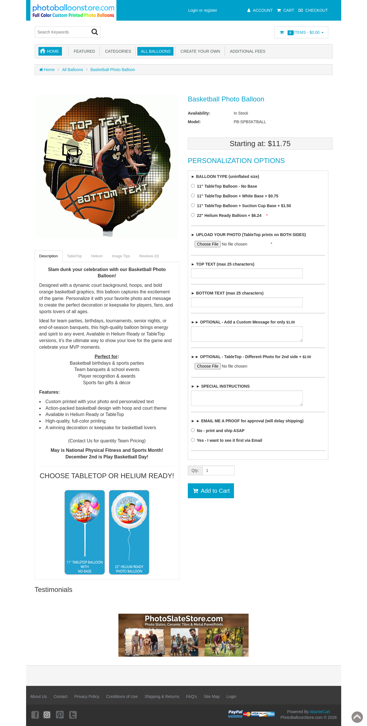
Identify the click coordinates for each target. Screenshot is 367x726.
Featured (83, 51)
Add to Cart (211, 491)
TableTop (74, 256)
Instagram (47, 714)
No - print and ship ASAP (219, 430)
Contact (60, 696)
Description (48, 256)
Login (231, 696)
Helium (97, 256)
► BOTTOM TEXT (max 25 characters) (227, 293)
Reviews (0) (149, 256)
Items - (301, 32)
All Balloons (155, 51)
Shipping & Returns (162, 696)
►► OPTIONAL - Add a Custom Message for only (243, 322)
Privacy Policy (86, 696)
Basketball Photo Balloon (112, 69)
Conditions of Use (122, 696)
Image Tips (121, 256)
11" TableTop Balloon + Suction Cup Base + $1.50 (242, 205)
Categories (117, 51)
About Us (38, 696)
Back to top (357, 717)
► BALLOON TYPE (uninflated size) (225, 176)
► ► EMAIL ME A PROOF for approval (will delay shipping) (247, 421)
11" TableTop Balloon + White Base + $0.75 (236, 196)
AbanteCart (320, 711)
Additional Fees (247, 51)
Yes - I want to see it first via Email (228, 440)
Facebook (34, 714)
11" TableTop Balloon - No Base (225, 186)
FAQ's (191, 696)
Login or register (202, 10)
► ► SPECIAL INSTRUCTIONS (220, 386)
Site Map (212, 696)
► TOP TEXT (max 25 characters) (222, 264)
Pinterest (60, 714)
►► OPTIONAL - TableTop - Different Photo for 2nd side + (251, 356)
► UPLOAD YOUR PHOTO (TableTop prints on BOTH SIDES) (248, 234)
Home (53, 51)
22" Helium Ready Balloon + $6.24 (228, 215)
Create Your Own (199, 51)
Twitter (73, 714)
